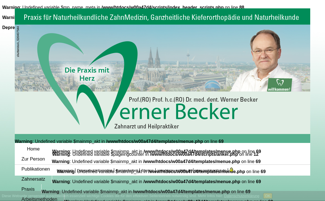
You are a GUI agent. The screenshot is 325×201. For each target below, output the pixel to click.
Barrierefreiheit (127, 171)
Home (33, 149)
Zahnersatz (33, 179)
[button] (231, 170)
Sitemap (147, 171)
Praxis (28, 189)
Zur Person (33, 159)
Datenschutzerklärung (241, 196)
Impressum (65, 171)
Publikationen (35, 169)
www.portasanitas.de (210, 171)
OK (267, 196)
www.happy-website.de (174, 171)
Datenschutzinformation (94, 171)
